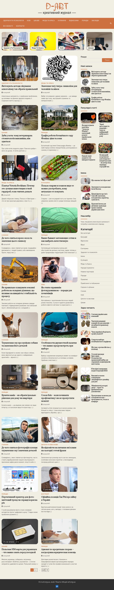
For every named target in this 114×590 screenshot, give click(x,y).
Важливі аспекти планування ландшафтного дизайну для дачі (100, 379)
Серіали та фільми (87, 287)
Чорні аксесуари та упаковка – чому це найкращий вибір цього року (104, 130)
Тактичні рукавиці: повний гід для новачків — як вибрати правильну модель (101, 324)
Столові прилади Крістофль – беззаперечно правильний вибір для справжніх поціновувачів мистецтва (100, 359)
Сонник (5, 235)
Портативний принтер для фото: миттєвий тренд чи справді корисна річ (19, 500)
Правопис (84, 279)
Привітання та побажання (90, 283)
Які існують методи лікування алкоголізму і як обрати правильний (101, 74)
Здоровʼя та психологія (13, 20)
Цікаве (36, 20)
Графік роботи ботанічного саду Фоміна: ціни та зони (101, 100)
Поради (85, 20)
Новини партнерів (87, 272)
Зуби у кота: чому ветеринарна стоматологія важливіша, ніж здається (17, 138)
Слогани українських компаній (99, 315)
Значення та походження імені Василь (100, 188)
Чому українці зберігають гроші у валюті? (101, 333)
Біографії (45, 494)
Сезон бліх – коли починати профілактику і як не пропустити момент (57, 398)
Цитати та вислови (49, 444)
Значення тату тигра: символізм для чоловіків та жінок (100, 82)
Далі (47, 570)
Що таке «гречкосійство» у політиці (101, 348)
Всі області (8, 26)
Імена (83, 256)
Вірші (83, 245)
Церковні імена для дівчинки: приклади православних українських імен (98, 207)
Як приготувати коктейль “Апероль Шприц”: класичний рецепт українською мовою (88, 132)
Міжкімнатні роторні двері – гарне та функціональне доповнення (99, 389)
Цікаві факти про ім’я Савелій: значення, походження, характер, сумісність (100, 197)
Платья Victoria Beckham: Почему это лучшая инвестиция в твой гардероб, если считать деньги (18, 188)
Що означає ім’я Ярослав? (101, 180)
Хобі (28, 20)
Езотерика (84, 248)
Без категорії (85, 233)
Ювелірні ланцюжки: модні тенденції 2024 (99, 370)
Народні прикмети (87, 268)
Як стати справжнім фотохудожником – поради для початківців (56, 290)
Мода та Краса (49, 20)
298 (43, 570)
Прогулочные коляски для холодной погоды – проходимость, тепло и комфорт (101, 399)
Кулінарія (62, 20)
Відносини (74, 20)
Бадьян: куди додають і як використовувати (88, 158)
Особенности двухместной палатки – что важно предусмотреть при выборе (59, 346)
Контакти (20, 26)
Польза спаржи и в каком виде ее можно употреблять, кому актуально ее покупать (57, 188)
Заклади (95, 20)
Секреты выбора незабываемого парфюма (101, 341)
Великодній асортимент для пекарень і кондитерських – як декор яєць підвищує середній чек (105, 161)
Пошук (84, 57)
